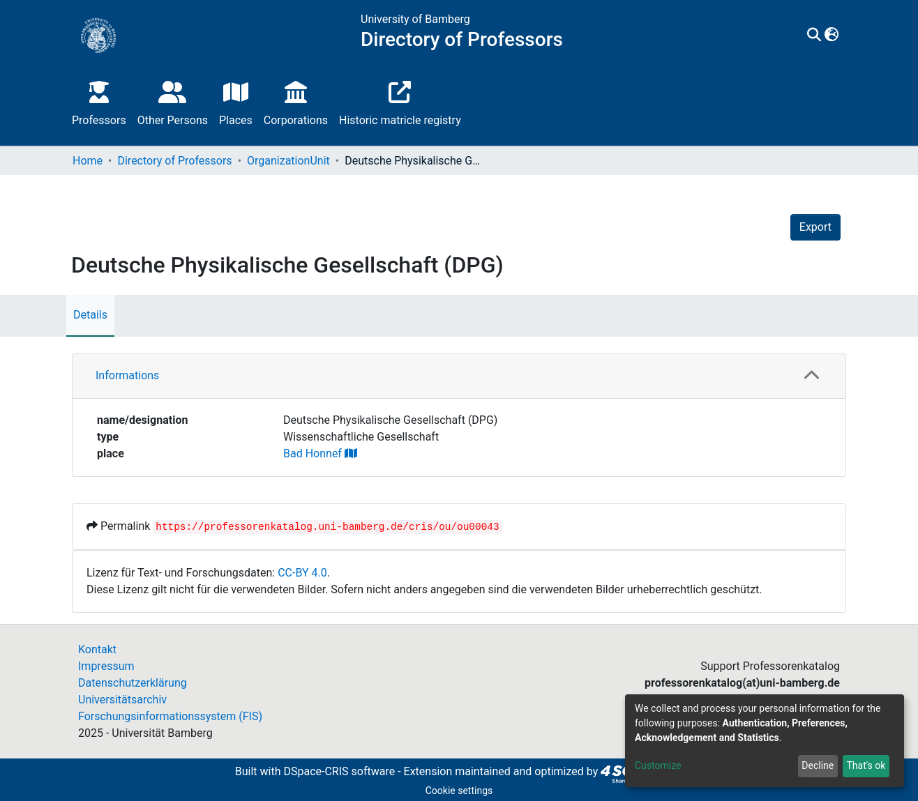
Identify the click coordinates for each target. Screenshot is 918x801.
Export (815, 227)
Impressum (106, 666)
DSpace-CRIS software (339, 771)
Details (90, 314)
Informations (127, 375)
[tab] (459, 376)
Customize (658, 765)
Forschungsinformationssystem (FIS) (170, 716)
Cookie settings (459, 790)
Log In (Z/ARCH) (789, 649)
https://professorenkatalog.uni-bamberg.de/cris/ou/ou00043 (327, 527)
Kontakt (97, 649)
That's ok (865, 765)
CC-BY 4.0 (302, 572)
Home (88, 160)
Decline (818, 765)
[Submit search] (814, 35)
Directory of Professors (174, 160)
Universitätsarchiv (122, 699)
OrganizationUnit (288, 160)
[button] (832, 35)
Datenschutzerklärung (132, 682)
